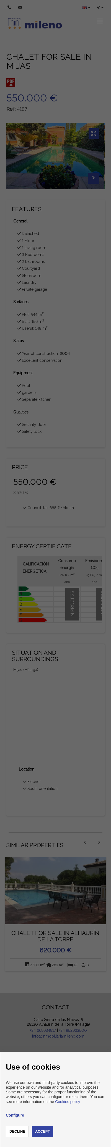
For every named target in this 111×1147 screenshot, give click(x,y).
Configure (15, 1115)
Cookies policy (67, 1101)
